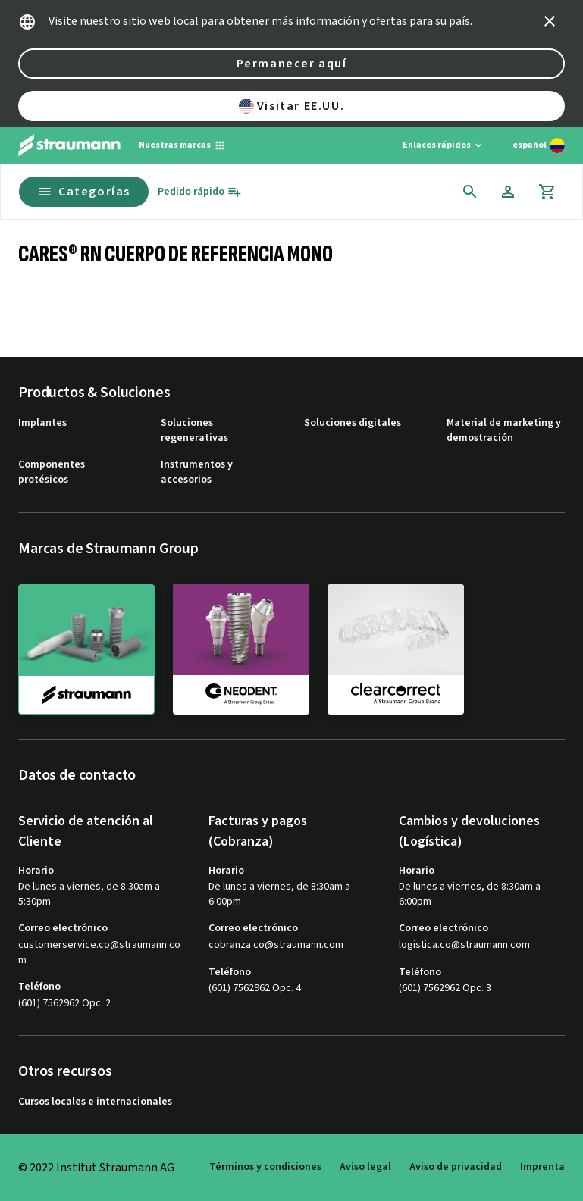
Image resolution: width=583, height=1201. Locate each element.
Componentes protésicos (51, 472)
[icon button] (549, 21)
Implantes (42, 423)
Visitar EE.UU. (291, 106)
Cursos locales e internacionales (95, 1102)
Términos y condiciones (265, 1166)
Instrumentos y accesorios (197, 472)
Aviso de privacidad (455, 1166)
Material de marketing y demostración (504, 431)
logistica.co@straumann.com (464, 945)
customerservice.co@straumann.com (99, 953)
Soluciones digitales (352, 423)
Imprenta (542, 1166)
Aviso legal (365, 1166)
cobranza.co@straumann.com (275, 945)
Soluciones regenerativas (194, 431)
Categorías (83, 191)
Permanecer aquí (292, 63)
